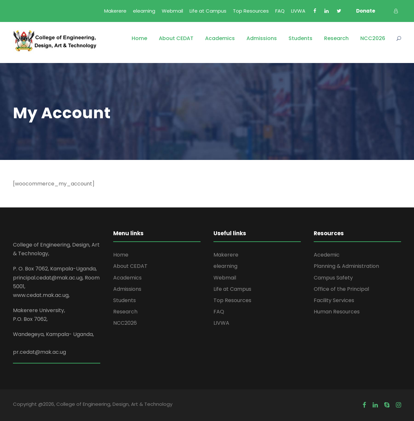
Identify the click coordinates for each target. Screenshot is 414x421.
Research (336, 38)
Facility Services (334, 300)
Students (300, 38)
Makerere (115, 10)
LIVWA (298, 10)
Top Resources (251, 10)
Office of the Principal (341, 289)
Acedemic (327, 254)
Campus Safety (333, 277)
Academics (220, 38)
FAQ (280, 10)
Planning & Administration (346, 266)
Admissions (261, 38)
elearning (144, 10)
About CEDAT (176, 38)
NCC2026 (372, 38)
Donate (365, 10)
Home (139, 38)
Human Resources (337, 311)
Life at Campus (208, 10)
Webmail (172, 10)
